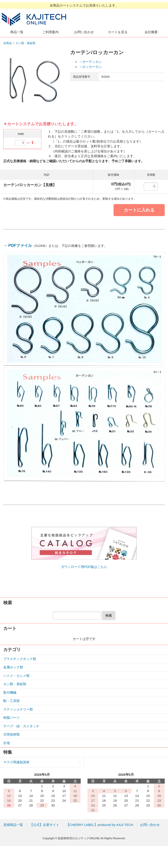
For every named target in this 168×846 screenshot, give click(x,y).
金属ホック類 (13, 667)
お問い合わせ (84, 32)
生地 (6, 743)
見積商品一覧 (13, 825)
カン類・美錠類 (25, 43)
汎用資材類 (11, 734)
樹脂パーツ (11, 717)
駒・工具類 (11, 701)
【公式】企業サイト (44, 825)
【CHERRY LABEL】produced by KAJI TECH (99, 825)
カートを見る (118, 32)
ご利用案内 (50, 32)
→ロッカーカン (90, 67)
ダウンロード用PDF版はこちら (84, 567)
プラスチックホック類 (19, 659)
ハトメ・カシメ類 (16, 675)
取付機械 (9, 692)
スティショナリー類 (18, 709)
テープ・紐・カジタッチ (21, 726)
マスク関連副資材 (16, 762)
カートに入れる (139, 210)
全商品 (7, 43)
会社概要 (151, 32)
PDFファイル (20, 245)
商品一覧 (16, 32)
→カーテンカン (90, 62)
